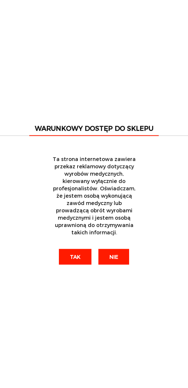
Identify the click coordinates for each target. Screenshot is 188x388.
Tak (75, 256)
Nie (113, 256)
